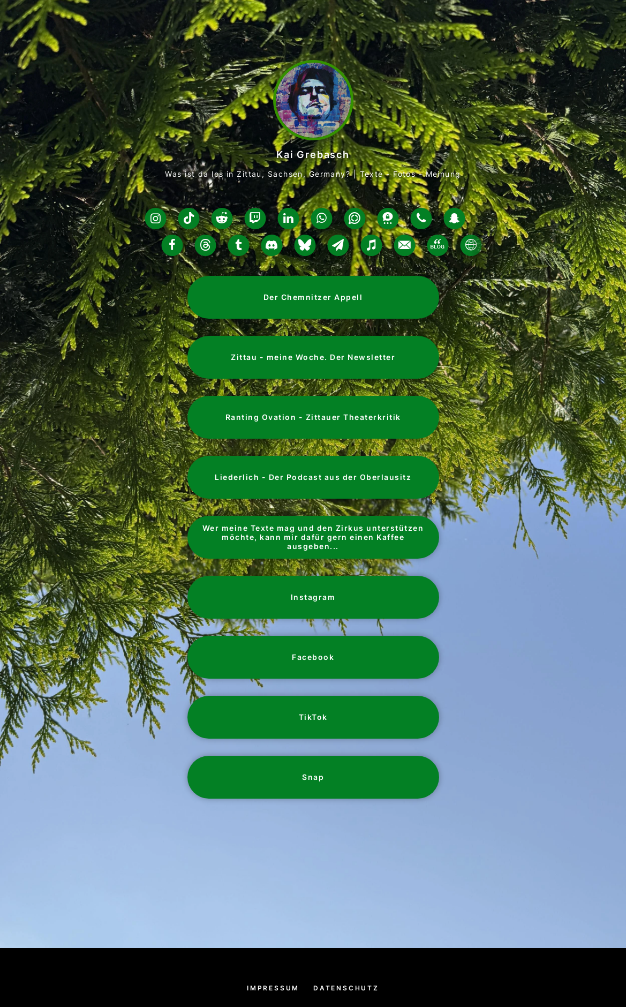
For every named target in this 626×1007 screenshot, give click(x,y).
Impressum (273, 988)
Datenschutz (346, 988)
